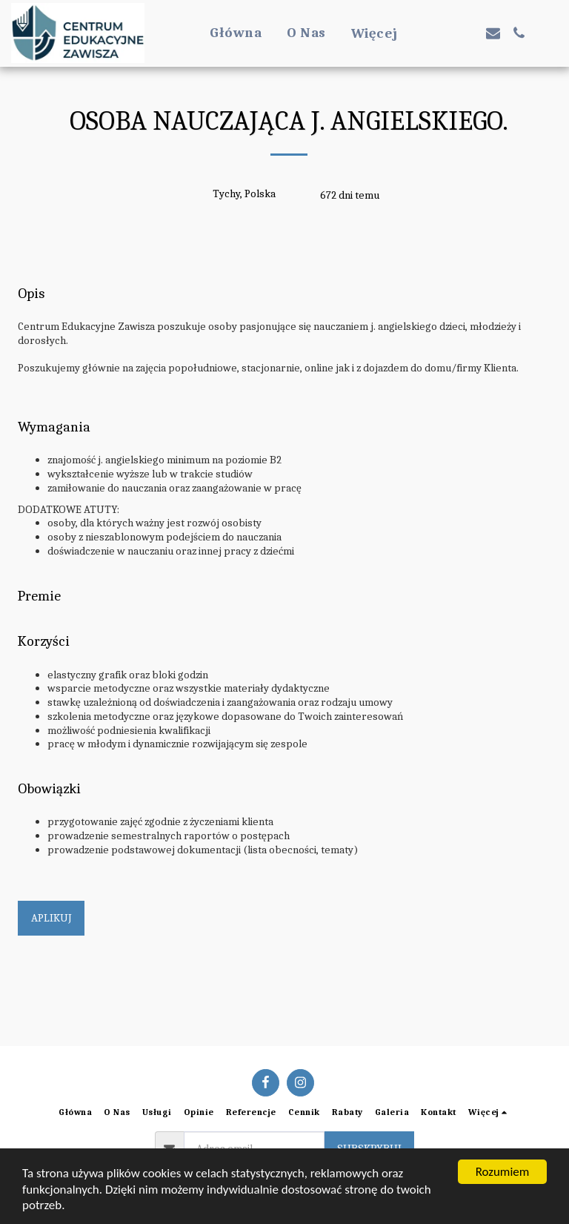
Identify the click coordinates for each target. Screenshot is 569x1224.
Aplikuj (51, 917)
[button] (441, 33)
